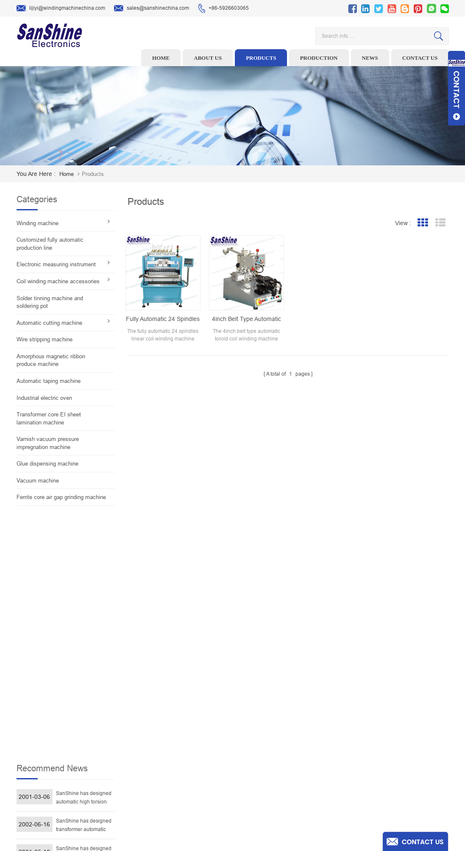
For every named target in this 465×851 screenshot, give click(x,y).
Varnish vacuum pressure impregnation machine (48, 443)
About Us (280, 723)
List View (440, 222)
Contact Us (282, 750)
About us (208, 58)
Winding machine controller (195, 736)
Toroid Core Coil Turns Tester (197, 750)
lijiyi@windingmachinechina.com (61, 8)
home (66, 174)
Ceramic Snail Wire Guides (194, 723)
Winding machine (37, 223)
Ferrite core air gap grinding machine (61, 497)
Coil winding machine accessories (58, 281)
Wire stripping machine (44, 339)
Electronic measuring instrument (56, 264)
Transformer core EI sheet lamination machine (49, 418)
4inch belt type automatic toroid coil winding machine (246, 319)
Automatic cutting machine (49, 323)
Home (161, 58)
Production (319, 58)
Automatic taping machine (49, 381)
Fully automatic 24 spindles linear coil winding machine (163, 319)
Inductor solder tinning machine (200, 776)
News (370, 58)
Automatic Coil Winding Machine (200, 763)
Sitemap (279, 776)
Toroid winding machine (191, 697)
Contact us (420, 58)
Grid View (422, 222)
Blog (275, 763)
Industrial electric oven (44, 398)
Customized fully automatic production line (50, 244)
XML (275, 789)
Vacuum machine (38, 480)
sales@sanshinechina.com (151, 8)
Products (261, 58)
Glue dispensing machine (47, 463)
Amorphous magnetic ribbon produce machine (51, 360)
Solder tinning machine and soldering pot (50, 302)
